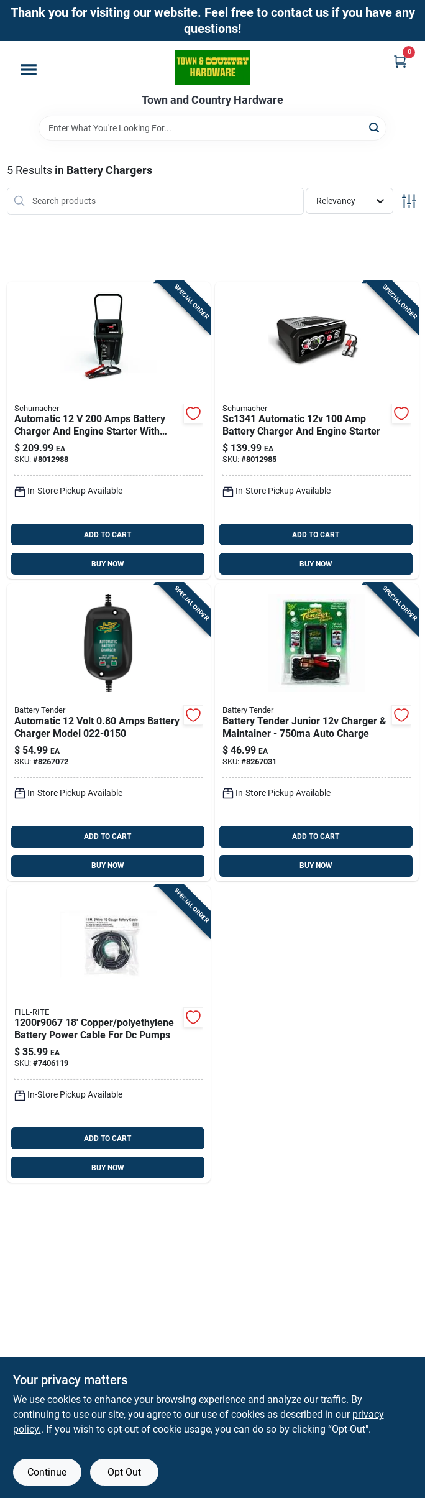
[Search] (375, 127)
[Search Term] (212, 128)
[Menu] (29, 70)
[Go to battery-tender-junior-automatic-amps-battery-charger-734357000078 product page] (317, 732)
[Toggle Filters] (409, 201)
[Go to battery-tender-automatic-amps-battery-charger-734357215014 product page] (109, 732)
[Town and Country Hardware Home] (212, 67)
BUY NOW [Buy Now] (107, 564)
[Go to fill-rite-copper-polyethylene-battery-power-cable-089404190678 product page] (109, 1034)
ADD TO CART (107, 534)
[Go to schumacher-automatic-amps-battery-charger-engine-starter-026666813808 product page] (317, 431)
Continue (46, 1472)
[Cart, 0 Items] (400, 61)
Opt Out (124, 1472)
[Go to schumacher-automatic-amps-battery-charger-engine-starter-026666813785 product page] (109, 431)
